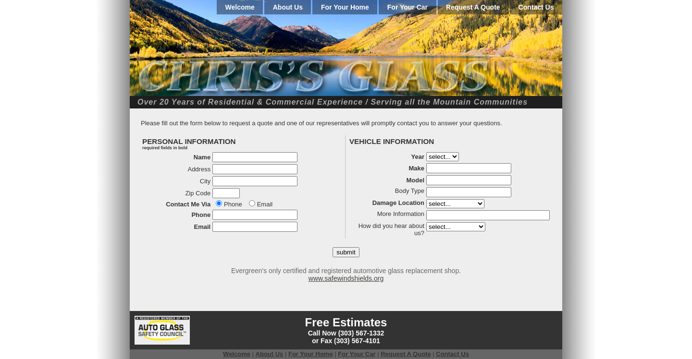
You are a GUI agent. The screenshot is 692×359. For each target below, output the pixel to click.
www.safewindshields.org (346, 278)
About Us (288, 7)
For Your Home (345, 7)
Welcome (240, 7)
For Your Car (407, 7)
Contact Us (536, 7)
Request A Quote (473, 7)
